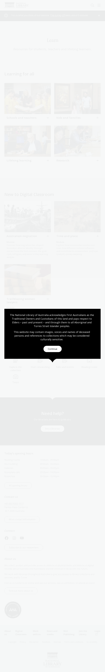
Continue (52, 348)
